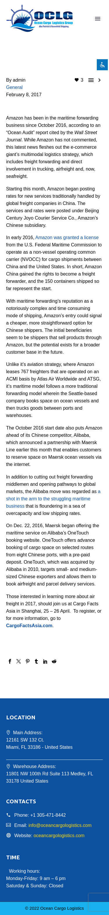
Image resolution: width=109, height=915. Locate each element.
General (14, 87)
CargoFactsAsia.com (29, 625)
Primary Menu (97, 18)
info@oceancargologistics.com (60, 825)
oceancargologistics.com (58, 835)
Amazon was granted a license (67, 237)
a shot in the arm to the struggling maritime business (53, 499)
